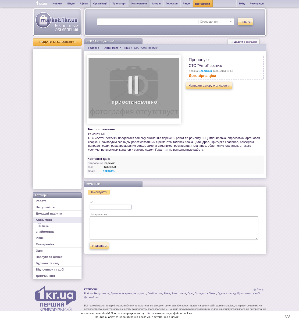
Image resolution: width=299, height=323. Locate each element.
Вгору (260, 289)
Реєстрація (257, 3)
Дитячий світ (45, 276)
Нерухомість (45, 207)
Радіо (186, 3)
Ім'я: (111, 205)
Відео (71, 3)
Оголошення (139, 3)
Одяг (39, 250)
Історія (156, 3)
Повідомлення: (174, 226)
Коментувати (98, 192)
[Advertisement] (57, 119)
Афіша (84, 3)
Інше (45, 226)
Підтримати (202, 3)
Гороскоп (172, 3)
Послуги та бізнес (49, 257)
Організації (100, 3)
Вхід (242, 3)
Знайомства (45, 231)
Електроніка (45, 244)
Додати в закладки (244, 41)
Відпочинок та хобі (50, 269)
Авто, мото (57, 220)
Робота (41, 201)
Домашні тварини (49, 213)
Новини (57, 3)
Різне (40, 238)
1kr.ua (150, 313)
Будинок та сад (47, 263)
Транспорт (119, 3)
